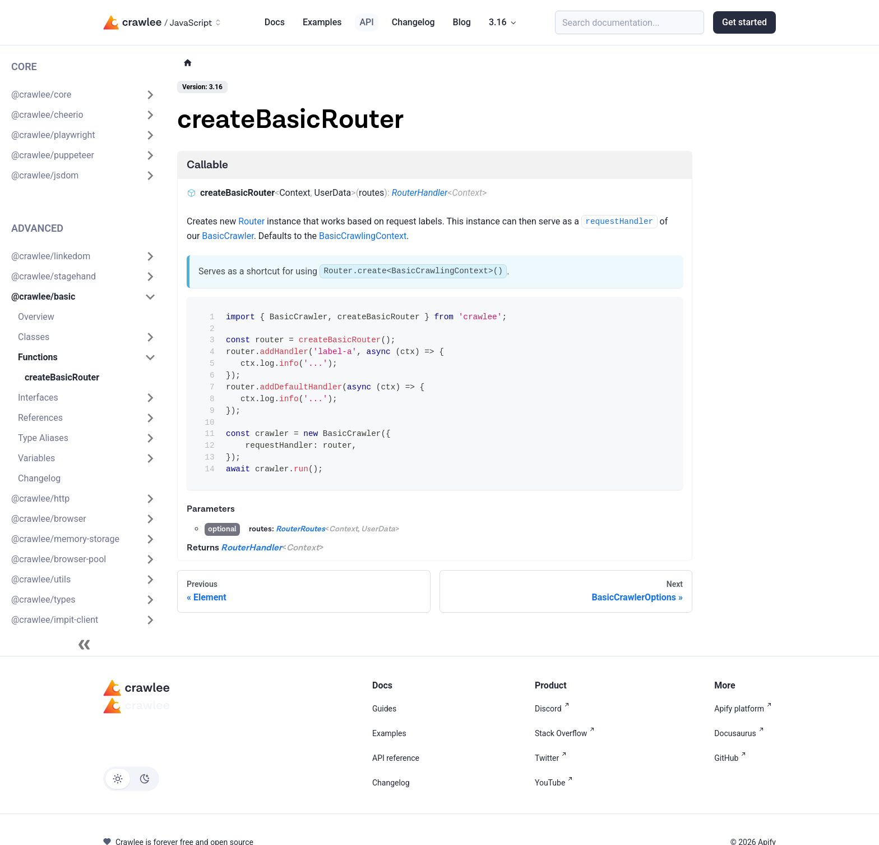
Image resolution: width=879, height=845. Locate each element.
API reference (395, 758)
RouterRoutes (300, 530)
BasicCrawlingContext (362, 236)
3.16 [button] (498, 22)
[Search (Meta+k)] (629, 22)
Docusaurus (740, 733)
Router (251, 221)
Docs (275, 22)
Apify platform (745, 708)
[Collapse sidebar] (84, 644)
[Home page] (187, 63)
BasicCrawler (227, 236)
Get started (744, 22)
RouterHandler (420, 192)
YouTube (556, 782)
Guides (384, 708)
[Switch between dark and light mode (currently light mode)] (131, 778)
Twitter (553, 758)
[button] (83, 95)
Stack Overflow (567, 733)
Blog (462, 22)
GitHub (732, 758)
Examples (322, 22)
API (366, 22)
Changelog (413, 22)
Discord (554, 708)
